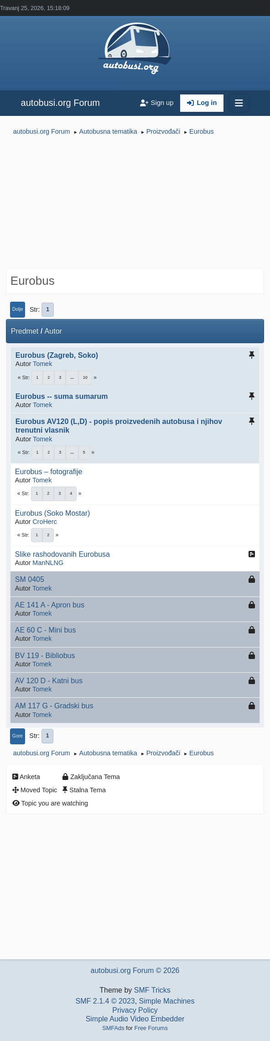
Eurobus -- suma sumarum (62, 396)
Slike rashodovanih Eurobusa (62, 554)
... (72, 377)
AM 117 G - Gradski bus (54, 706)
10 (85, 377)
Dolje (17, 309)
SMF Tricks (152, 990)
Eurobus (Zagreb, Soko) (57, 355)
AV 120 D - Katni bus (49, 681)
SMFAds (113, 1028)
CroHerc (44, 521)
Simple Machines (167, 1001)
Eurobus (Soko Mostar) (52, 513)
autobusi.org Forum (60, 103)
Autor (53, 331)
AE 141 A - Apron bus (49, 605)
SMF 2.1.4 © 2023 (105, 1001)
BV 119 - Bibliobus (45, 655)
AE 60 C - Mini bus (45, 630)
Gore (17, 735)
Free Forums (151, 1028)
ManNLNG (47, 562)
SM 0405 (29, 579)
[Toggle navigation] (239, 103)
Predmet (24, 331)
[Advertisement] (135, 203)
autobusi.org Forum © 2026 (134, 970)
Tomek (42, 363)
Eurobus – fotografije (49, 472)
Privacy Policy (135, 1010)
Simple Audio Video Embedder (135, 1019)
